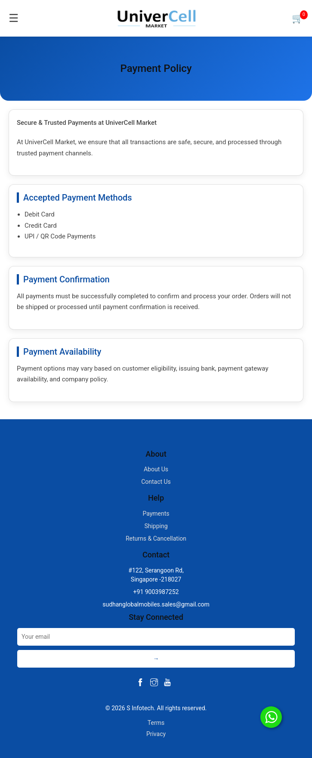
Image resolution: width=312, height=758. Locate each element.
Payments (155, 513)
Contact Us (156, 481)
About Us (156, 469)
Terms (156, 722)
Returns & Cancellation (156, 538)
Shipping (155, 526)
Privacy (156, 733)
